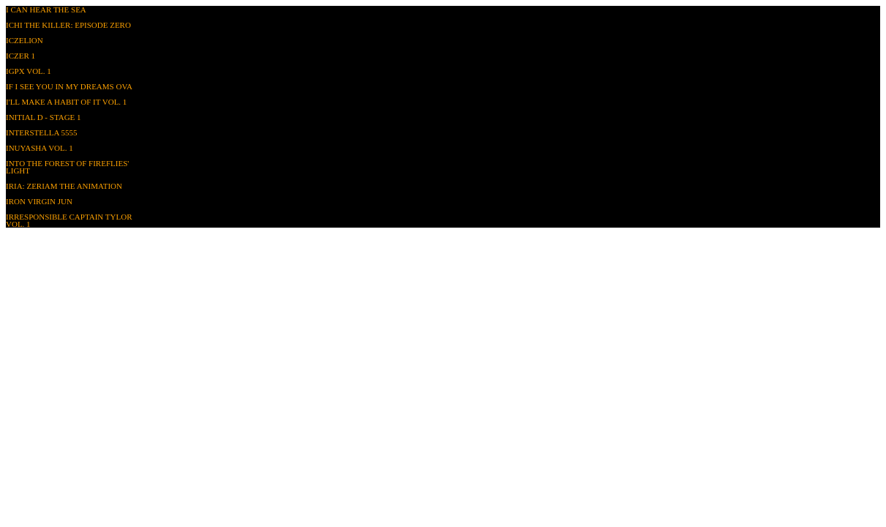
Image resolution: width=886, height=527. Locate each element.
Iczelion (24, 40)
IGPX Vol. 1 (28, 71)
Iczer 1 (20, 55)
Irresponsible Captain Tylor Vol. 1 (69, 220)
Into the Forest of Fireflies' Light (67, 167)
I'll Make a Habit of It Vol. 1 (66, 101)
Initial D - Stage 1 (43, 117)
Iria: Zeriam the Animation (64, 186)
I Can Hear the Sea (46, 9)
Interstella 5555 (41, 132)
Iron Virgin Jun (39, 201)
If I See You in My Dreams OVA (69, 86)
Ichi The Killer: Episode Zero (68, 24)
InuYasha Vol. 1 (39, 147)
